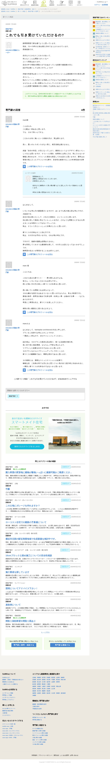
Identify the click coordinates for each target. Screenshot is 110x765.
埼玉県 (48, 679)
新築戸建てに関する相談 (38, 730)
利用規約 (34, 755)
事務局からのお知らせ (8, 682)
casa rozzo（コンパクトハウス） (11, 733)
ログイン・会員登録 (101, 5)
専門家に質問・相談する (24, 645)
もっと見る (45, 632)
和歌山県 (58, 686)
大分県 (53, 693)
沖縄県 (34, 695)
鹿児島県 (63, 693)
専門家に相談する (39, 725)
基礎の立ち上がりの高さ (103, 40)
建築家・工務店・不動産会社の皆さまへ (13, 679)
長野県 (58, 682)
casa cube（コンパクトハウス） (11, 730)
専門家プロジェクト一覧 (38, 717)
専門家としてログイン (8, 699)
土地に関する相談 (37, 737)
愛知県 (43, 684)
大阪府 (43, 686)
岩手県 (43, 677)
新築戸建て (9, 29)
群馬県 (43, 679)
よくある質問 (64, 755)
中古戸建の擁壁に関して (100, 137)
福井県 (48, 682)
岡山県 (43, 688)
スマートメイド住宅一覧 (8, 724)
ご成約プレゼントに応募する (10, 684)
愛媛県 (43, 691)
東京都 (58, 679)
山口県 (53, 688)
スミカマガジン (6, 715)
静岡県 (39, 684)
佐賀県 (39, 693)
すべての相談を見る (37, 728)
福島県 (62, 677)
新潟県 (34, 682)
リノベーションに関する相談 (40, 733)
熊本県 (48, 693)
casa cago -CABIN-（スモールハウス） (13, 735)
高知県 (48, 691)
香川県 (39, 691)
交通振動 (98, 86)
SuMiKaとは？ (6, 677)
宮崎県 (58, 693)
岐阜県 (34, 684)
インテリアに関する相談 (38, 742)
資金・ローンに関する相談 (39, 739)
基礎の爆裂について (98, 119)
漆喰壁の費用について (102, 33)
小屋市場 (4, 713)
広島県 (48, 688)
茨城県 (34, 679)
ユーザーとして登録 (7, 693)
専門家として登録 (7, 695)
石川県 (43, 682)
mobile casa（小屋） (8, 726)
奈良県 (53, 686)
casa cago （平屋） (7, 728)
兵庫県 (48, 686)
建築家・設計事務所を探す (39, 704)
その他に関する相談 (37, 744)
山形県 (58, 677)
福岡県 (34, 693)
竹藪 (94, 117)
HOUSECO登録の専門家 (12, 125)
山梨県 (53, 682)
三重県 (48, 684)
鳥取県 (34, 688)
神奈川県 (63, 679)
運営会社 (56, 755)
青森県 (39, 677)
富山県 (39, 682)
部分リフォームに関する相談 (40, 735)
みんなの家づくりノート (8, 708)
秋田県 (53, 677)
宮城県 (48, 677)
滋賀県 (34, 686)
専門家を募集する (62, 645)
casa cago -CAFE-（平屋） (9, 737)
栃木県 (39, 679)
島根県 (39, 688)
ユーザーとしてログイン (8, 697)
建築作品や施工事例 (7, 710)
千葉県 (53, 679)
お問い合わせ (74, 755)
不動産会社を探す (37, 708)
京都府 (39, 686)
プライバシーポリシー (45, 755)
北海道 (34, 677)
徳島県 (34, 691)
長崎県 (43, 693)
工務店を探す (36, 706)
